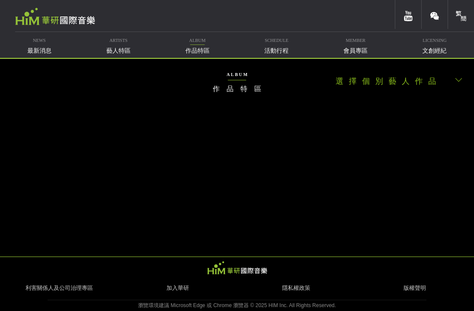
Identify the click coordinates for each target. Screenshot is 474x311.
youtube (408, 14)
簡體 (461, 14)
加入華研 (178, 288)
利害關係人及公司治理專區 (59, 288)
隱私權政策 (296, 288)
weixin (435, 14)
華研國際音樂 (55, 16)
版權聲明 (415, 288)
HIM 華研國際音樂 (237, 267)
